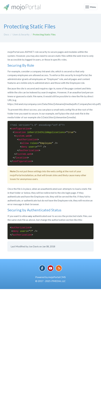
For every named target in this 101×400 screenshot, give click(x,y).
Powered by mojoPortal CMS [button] (50, 277)
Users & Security (20, 34)
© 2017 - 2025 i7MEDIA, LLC (50, 281)
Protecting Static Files (44, 34)
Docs (6, 34)
